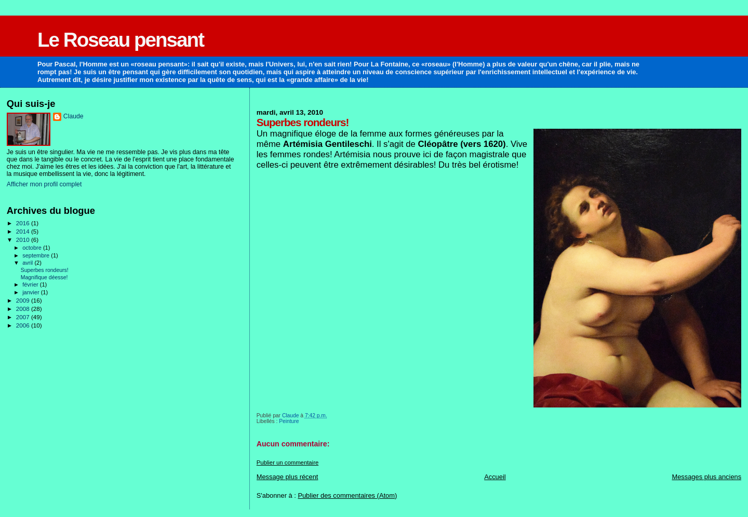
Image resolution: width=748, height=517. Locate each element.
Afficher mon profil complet (44, 184)
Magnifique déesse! (44, 277)
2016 (23, 223)
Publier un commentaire (287, 462)
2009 (23, 300)
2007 (23, 317)
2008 (23, 308)
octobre (32, 247)
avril (28, 263)
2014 (23, 231)
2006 (23, 325)
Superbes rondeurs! (45, 270)
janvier (31, 292)
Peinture (289, 421)
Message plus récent (287, 477)
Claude (73, 116)
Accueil (494, 477)
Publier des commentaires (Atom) (347, 495)
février (31, 284)
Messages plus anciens (706, 477)
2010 (23, 239)
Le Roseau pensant (120, 40)
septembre (36, 255)
